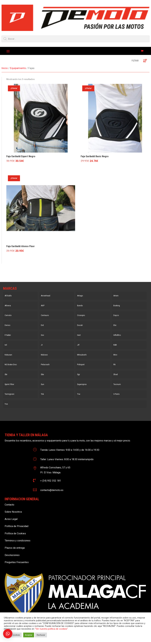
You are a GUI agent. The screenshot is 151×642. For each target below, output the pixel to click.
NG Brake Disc (11, 364)
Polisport (81, 364)
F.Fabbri (8, 335)
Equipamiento (18, 68)
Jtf (78, 345)
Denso (7, 325)
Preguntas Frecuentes (17, 562)
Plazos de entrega (15, 547)
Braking (116, 306)
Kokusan (8, 355)
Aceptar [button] (28, 635)
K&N (115, 345)
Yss (6, 404)
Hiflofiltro (117, 335)
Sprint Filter (9, 384)
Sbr (6, 374)
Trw (78, 394)
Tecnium (117, 384)
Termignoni (9, 394)
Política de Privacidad (16, 526)
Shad (115, 374)
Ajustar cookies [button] (13, 635)
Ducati (80, 325)
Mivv (115, 355)
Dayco (116, 315)
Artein (115, 296)
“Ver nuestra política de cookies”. (51, 628)
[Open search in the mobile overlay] (75, 39)
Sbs (42, 374)
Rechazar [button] (41, 635)
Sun (42, 384)
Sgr (78, 374)
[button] (7, 633)
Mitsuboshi (82, 355)
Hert (79, 335)
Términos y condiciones (17, 540)
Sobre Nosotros (13, 511)
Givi (42, 335)
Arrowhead (45, 296)
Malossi (44, 355)
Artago (80, 296)
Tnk (42, 394)
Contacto (9, 504)
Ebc (114, 325)
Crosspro (81, 315)
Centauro (45, 315)
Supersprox (82, 384)
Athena (8, 306)
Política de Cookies (15, 533)
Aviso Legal (11, 519)
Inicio (5, 68)
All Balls (8, 296)
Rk (114, 364)
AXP (42, 306)
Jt (42, 345)
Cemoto (8, 315)
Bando (80, 306)
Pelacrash (45, 364)
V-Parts (116, 394)
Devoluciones (12, 555)
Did (42, 325)
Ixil (6, 345)
